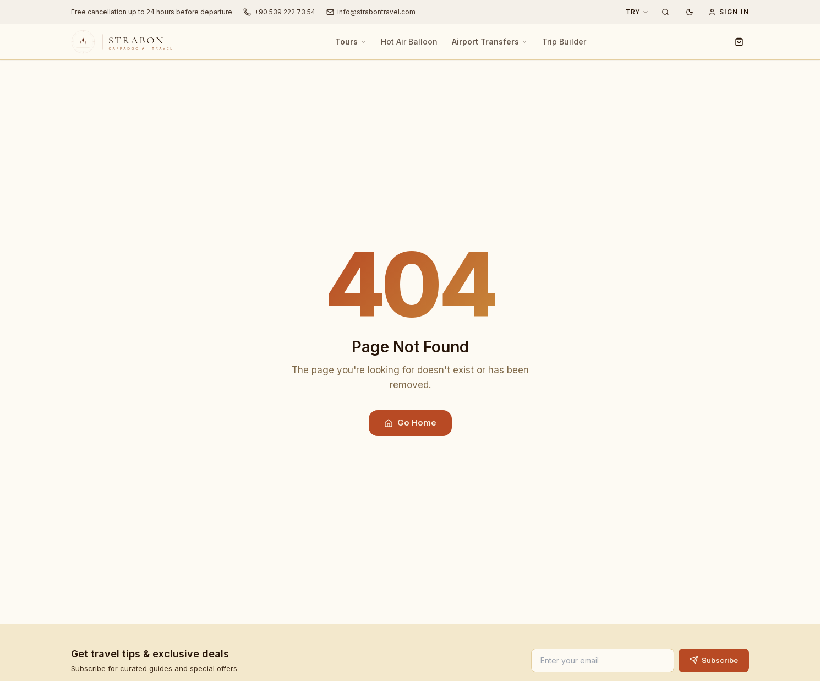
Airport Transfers (490, 41)
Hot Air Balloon (409, 41)
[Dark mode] (689, 12)
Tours (351, 41)
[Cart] (739, 42)
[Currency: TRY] (637, 12)
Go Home (410, 422)
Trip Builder (564, 41)
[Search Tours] (665, 12)
